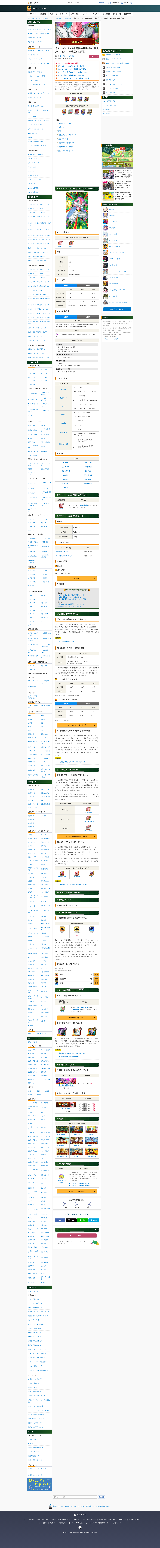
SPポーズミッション (33, 682)
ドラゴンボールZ (46, 706)
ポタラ (30, 835)
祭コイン (31, 171)
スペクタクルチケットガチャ (37, 290)
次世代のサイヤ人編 (33, 473)
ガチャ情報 (74, 14)
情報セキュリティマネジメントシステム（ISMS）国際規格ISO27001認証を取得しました (82, 1506)
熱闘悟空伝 (31, 747)
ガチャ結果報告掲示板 (110, 105)
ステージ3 (31, 373)
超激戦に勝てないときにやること (38, 1311)
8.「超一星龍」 (45, 582)
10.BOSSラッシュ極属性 (46, 556)
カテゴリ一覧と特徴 (34, 1391)
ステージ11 (44, 614)
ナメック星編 (45, 857)
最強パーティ (64, 14)
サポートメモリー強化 (46, 776)
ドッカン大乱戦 (33, 116)
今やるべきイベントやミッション (38, 63)
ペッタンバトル (46, 758)
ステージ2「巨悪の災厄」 (33, 697)
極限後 (66, 285)
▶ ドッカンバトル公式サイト (112, 339)
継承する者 (44, 1016)
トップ (23, 1519)
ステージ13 (32, 617)
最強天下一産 (32, 808)
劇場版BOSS (45, 881)
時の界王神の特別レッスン (36, 106)
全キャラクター (33, 1050)
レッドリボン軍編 (46, 430)
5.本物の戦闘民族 (33, 546)
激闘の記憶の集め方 (34, 1345)
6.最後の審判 (45, 546)
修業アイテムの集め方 (35, 1341)
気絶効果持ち (32, 1068)
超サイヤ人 (31, 853)
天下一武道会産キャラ (35, 1460)
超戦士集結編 (45, 469)
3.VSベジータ (32, 399)
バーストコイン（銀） (35, 179)
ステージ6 (44, 377)
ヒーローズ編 (32, 435)
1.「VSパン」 (32, 483)
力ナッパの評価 (111, 92)
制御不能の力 (88, 483)
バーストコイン (33, 184)
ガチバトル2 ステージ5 (35, 129)
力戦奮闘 (43, 933)
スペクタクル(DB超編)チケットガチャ (39, 218)
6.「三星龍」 (45, 578)
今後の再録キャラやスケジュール (38, 357)
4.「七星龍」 (45, 574)
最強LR (30, 800)
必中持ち (31, 1079)
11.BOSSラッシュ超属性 (33, 562)
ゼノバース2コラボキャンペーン (38, 50)
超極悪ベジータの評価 (35, 72)
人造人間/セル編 (33, 860)
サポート (43, 1053)
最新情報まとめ (111, 80)
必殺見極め (44, 1075)
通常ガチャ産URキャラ (35, 1447)
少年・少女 (31, 906)
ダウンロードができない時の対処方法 (39, 1401)
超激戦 (63, 423)
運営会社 (31, 1519)
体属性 (39, 1095)
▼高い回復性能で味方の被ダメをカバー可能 (72, 599)
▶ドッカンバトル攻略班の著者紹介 (80, 1185)
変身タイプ (63, 398)
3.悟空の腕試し (33, 542)
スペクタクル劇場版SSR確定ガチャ (39, 286)
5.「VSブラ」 (32, 493)
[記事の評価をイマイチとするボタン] (65, 1204)
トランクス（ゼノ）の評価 (36, 76)
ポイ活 (126, 2)
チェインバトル (46, 754)
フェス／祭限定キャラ (35, 1439)
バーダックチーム (46, 912)
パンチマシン (32, 758)
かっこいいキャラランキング (37, 1033)
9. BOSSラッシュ (33, 586)
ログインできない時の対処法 (37, 1406)
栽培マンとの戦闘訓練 (46, 770)
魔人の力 (88, 471)
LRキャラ (31, 1053)
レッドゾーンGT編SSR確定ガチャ (39, 313)
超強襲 (30, 723)
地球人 (30, 920)
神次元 (30, 846)
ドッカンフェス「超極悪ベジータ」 (39, 204)
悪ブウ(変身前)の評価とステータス (77, 836)
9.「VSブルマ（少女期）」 (32, 504)
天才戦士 (43, 961)
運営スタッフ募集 (43, 1519)
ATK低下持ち (32, 1064)
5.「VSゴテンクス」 (33, 405)
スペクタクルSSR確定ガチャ (37, 294)
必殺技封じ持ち (46, 1068)
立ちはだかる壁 (63, 444)
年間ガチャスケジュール (36, 353)
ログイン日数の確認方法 (36, 1414)
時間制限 (66, 479)
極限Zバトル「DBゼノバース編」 (38, 120)
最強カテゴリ (45, 793)
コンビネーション (46, 906)
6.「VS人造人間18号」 (46, 493)
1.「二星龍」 (32, 571)
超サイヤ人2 (44, 853)
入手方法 (61, 127)
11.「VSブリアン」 (33, 510)
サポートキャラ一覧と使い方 (76, 725)
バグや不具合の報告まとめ (36, 1395)
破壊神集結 (31, 762)
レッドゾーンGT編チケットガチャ (39, 239)
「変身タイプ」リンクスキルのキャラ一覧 (72, 762)
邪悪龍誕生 (31, 770)
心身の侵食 (44, 953)
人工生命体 (65, 467)
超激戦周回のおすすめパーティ (38, 1316)
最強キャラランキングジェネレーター (39, 1470)
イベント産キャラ (33, 1451)
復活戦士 (43, 846)
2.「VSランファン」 (46, 484)
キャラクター (52, 18)
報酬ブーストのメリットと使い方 (38, 1349)
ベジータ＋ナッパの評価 (113, 71)
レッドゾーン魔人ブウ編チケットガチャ (39, 224)
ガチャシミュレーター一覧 (36, 340)
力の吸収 (66, 475)
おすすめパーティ (64, 139)
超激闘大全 (31, 765)
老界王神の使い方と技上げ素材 (68, 1057)
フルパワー (31, 924)
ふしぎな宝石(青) (33, 192)
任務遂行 (43, 1021)
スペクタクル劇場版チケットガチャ (39, 282)
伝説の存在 (31, 979)
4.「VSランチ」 (46, 488)
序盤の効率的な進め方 (35, 1307)
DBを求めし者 (45, 1132)
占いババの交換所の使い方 (36, 1324)
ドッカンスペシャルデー (36, 59)
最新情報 (43, 14)
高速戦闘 (43, 983)
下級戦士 (31, 1001)
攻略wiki (52, 1523)
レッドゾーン (45, 762)
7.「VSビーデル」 (32, 499)
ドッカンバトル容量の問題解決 (38, 1370)
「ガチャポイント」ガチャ (36, 212)
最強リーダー (32, 793)
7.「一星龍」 (32, 582)
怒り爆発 (43, 916)
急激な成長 (44, 1193)
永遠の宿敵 (87, 479)
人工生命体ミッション (46, 682)
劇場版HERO (32, 881)
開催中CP (127, 14)
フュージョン (45, 835)
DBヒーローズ (45, 924)
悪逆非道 (43, 920)
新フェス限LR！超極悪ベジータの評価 (71, 75)
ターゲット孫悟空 (33, 912)
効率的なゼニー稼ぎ (34, 1336)
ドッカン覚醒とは (33, 1383)
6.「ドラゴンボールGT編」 (45, 645)
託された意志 (32, 986)
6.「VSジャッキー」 (46, 405)
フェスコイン (32, 167)
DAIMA (30, 1025)
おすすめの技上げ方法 (65, 147)
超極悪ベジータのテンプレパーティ (39, 93)
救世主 (30, 937)
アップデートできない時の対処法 (38, 1410)
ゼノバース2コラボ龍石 (35, 154)
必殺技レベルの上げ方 (35, 1379)
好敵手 (30, 892)
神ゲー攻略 (31, 18)
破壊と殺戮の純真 (82, 1007)
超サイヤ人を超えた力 (33, 997)
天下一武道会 (32, 754)
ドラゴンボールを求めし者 (33, 897)
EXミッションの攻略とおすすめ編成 (117, 63)
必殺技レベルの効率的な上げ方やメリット (72, 1053)
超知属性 (31, 823)
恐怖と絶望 (63, 432)
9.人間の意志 (32, 556)
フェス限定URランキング (64, 556)
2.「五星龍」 (45, 571)
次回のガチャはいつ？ (35, 38)
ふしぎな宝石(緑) (33, 188)
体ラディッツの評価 (112, 75)
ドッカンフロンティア (35, 125)
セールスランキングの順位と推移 (38, 33)
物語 (29, 716)
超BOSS (31, 1012)
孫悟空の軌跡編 (46, 442)
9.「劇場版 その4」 (33, 657)
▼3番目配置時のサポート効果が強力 (69, 597)
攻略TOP (33, 14)
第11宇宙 (44, 873)
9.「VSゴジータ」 (32, 416)
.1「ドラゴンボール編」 (33, 634)
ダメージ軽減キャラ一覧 (66, 641)
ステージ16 (44, 621)
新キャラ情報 (32, 1042)
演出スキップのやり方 (35, 1423)
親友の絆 (31, 983)
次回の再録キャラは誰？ (36, 42)
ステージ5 (31, 377)
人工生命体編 (32, 455)
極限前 (88, 285)
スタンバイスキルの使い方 (36, 1357)
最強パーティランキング (113, 59)
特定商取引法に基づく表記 (107, 1519)
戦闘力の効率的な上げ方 (36, 1427)
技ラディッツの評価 (112, 88)
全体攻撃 (43, 1072)
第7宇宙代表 (44, 869)
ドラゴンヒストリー (46, 742)
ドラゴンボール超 (33, 706)
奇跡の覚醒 (44, 957)
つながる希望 (32, 953)
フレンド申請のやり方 (35, 1366)
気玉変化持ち (32, 1072)
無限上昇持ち (45, 1061)
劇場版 (43, 438)
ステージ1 (31, 370)
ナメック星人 (45, 892)
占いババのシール (33, 163)
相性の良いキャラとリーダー (67, 135)
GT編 (30, 438)
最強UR (43, 800)
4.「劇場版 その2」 (46, 640)
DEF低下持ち (45, 1064)
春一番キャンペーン (34, 55)
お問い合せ (122, 1519)
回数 (42, 723)
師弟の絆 (43, 877)
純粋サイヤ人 (32, 849)
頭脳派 (63, 415)
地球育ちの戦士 (33, 1005)
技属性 (39, 1091)
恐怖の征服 (44, 884)
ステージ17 (32, 625)
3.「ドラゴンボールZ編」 (33, 640)
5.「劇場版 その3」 (33, 645)
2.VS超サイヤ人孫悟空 (46, 393)
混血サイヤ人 (45, 849)
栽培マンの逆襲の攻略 (113, 67)
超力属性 (31, 827)
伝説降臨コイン (33, 175)
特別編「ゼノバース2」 (35, 137)
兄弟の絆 (31, 877)
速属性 (30, 1091)
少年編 (43, 447)
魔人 (63, 406)
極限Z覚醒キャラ (33, 1456)
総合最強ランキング (62, 551)
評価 (59, 131)
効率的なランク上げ (34, 1332)
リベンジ (31, 916)
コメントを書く (77, 1235)
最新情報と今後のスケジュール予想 (39, 29)
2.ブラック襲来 (45, 538)
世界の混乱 (65, 483)
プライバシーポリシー (89, 1519)
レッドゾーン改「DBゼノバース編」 (38, 111)
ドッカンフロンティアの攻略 (115, 84)
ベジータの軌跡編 (33, 447)
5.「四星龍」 (32, 578)
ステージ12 (32, 614)
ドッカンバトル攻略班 (67, 56)
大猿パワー (31, 944)
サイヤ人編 (44, 997)
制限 (42, 726)
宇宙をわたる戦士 (46, 949)
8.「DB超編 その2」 (45, 651)
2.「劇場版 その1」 (46, 634)
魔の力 (66, 488)
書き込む (77, 578)
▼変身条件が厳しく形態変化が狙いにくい (71, 604)
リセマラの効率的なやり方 (36, 1303)
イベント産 (44, 1057)
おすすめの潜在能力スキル (67, 143)
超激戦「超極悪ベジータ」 (36, 141)
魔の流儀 (63, 389)
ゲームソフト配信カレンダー (101, 1523)
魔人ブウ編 (87, 462)
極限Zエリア (45, 734)
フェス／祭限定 (46, 796)
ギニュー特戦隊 (46, 1136)
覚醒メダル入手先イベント (67, 151)
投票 (96, 974)
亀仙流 (30, 957)
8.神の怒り (44, 551)
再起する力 (31, 961)
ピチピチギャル (33, 933)
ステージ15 (32, 621)
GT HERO (44, 968)
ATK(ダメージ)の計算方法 (36, 1418)
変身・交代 (31, 1083)
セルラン (85, 14)
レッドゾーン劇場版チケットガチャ (39, 244)
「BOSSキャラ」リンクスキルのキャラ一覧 (73, 885)
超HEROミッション (33, 687)
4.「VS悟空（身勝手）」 (46, 399)
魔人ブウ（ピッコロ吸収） (64, 18)
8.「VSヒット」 (46, 410)
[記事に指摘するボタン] (89, 1204)
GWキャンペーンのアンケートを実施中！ (72, 66)
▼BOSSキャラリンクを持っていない (69, 606)
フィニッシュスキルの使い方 (37, 1353)
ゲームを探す (43, 1523)
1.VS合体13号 (32, 393)
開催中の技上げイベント (77, 1018)
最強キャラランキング (113, 54)
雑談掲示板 (106, 113)
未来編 (43, 864)
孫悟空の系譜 (32, 838)
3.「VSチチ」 (32, 488)
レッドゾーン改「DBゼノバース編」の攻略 (72, 72)
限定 (29, 726)
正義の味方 (44, 964)
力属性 (30, 1095)
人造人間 (31, 901)
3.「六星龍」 (32, 574)
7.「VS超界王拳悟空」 (33, 410)
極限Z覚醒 (31, 1057)
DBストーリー (45, 716)
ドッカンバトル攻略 (39, 8)
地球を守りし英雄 (33, 1021)
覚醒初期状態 (84, 505)
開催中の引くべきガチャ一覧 (37, 260)
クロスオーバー (33, 949)
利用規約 (76, 1519)
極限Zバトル (32, 738)
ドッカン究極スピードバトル (37, 146)
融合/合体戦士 (45, 991)
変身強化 (66, 462)
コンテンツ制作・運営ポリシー (61, 1519)
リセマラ (96, 14)
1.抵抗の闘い (32, 538)
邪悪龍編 (43, 944)
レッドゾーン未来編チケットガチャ (39, 235)
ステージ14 (44, 617)
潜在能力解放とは (33, 1387)
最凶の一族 (31, 884)
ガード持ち (31, 1075)
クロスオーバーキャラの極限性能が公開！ (72, 69)
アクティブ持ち (46, 1079)
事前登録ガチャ (63, 1523)
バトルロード (45, 738)
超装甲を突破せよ (33, 776)
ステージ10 (44, 610)
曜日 (29, 730)
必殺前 (88, 704)
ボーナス (43, 730)
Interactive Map (134, 1519)
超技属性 (31, 819)
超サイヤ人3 (32, 857)
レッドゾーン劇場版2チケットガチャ (39, 230)
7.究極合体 (31, 551)
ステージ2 (44, 370)
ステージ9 (31, 384)
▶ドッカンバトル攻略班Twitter (79, 1183)
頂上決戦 (31, 734)
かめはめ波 (87, 467)
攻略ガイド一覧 (33, 1291)
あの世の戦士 (32, 928)
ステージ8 (44, 380)
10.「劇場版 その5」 (45, 657)
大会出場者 (44, 1009)
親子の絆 (43, 1001)
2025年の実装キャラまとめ (36, 84)
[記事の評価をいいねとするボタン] (77, 1204)
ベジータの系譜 (46, 838)
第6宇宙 (30, 873)
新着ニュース (117, 1523)
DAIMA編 (44, 451)
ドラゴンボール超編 (33, 464)
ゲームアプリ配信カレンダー (80, 1523)
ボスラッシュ (32, 751)
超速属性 (31, 816)
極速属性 (43, 816)
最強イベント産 (33, 804)
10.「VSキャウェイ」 (45, 504)
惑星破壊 (31, 964)
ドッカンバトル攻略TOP (77, 1191)
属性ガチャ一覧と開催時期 (36, 349)
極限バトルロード (33, 742)
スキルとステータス (64, 123)
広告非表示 (115, 2)
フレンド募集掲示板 (109, 101)
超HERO (43, 1005)
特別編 (43, 719)
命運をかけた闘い (33, 991)
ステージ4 (44, 373)
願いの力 (31, 1009)
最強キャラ (53, 14)
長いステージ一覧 (33, 1320)
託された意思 (32, 1247)
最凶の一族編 (45, 435)
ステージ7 (31, 380)
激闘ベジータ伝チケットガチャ (38, 248)
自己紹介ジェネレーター (36, 1475)
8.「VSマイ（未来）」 (46, 499)
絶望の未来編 (32, 430)
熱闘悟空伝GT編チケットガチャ (38, 252)
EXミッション (32, 133)
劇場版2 (43, 425)
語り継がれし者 (33, 968)
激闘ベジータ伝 (46, 747)
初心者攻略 (106, 14)
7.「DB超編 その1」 (33, 651)
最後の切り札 (66, 471)
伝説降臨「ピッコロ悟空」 (36, 208)
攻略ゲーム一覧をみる (117, 309)
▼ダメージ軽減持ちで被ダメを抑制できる (71, 595)
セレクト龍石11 (33, 158)
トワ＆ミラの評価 (33, 80)
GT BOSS (31, 972)
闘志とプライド (46, 765)
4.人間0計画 (44, 542)
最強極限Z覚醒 (45, 804)
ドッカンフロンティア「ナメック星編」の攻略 (73, 78)
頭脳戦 (30, 940)
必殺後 (66, 704)
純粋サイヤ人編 (33, 451)
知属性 (47, 1091)
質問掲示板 (106, 109)
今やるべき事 (117, 14)
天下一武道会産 (33, 1061)
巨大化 (43, 1123)
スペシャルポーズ (46, 928)
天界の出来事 (88, 475)
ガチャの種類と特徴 (34, 1328)
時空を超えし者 (46, 888)
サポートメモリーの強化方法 (37, 1362)
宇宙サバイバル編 (46, 464)
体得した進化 (45, 975)
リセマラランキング (34, 1299)
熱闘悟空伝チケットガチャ (36, 256)
